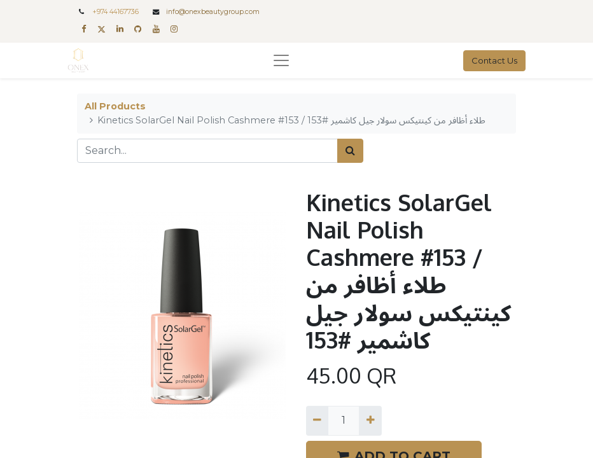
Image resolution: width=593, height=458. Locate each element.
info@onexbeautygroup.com (213, 12)
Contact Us (494, 60)
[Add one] (370, 420)
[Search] (350, 151)
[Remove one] (317, 420)
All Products (115, 106)
